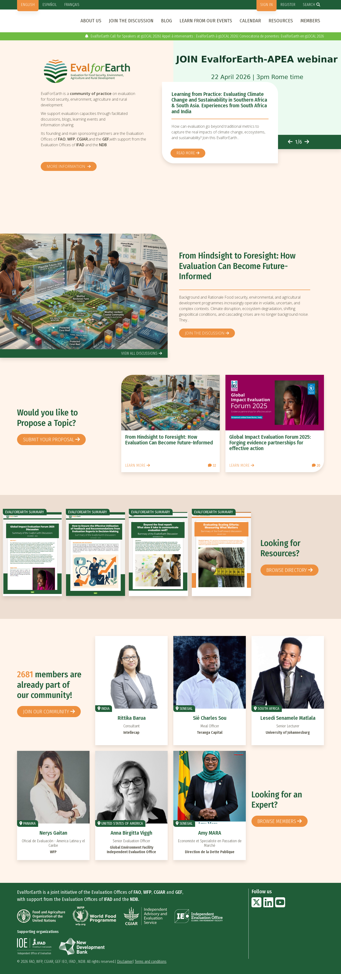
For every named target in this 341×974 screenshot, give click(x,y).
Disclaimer (125, 961)
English (28, 4)
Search (309, 4)
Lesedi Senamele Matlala (287, 718)
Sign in (266, 4)
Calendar (250, 21)
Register (287, 4)
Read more (185, 153)
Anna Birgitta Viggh (131, 833)
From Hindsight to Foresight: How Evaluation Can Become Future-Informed (237, 266)
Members (310, 21)
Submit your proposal (48, 439)
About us (91, 21)
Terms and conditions (150, 961)
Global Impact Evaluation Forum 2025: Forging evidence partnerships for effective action (270, 443)
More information (66, 166)
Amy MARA (209, 833)
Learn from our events (205, 21)
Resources (281, 21)
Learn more (135, 465)
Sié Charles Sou (209, 718)
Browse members (276, 821)
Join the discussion (131, 21)
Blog (166, 21)
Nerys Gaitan (53, 833)
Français (71, 4)
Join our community (46, 711)
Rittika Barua (131, 718)
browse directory (286, 570)
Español (49, 4)
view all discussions (139, 353)
